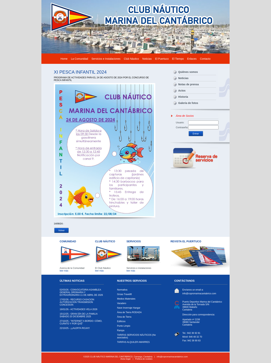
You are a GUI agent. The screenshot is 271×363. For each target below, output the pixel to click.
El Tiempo (178, 58)
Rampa (138, 331)
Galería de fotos (188, 102)
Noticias (147, 58)
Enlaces (192, 58)
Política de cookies (143, 359)
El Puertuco (162, 58)
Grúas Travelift (138, 295)
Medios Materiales (138, 299)
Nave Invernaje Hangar (138, 309)
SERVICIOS (133, 241)
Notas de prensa (188, 84)
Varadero (138, 304)
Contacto (205, 58)
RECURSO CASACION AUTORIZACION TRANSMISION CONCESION (81, 303)
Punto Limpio (138, 327)
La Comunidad (79, 58)
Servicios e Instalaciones (105, 58)
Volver (61, 230)
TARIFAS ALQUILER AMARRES (138, 343)
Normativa (138, 290)
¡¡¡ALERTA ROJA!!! (81, 329)
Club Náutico (131, 58)
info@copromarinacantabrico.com (199, 293)
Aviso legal (125, 359)
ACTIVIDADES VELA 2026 (81, 310)
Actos (182, 90)
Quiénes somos (188, 71)
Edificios (138, 322)
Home (64, 58)
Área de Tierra (138, 318)
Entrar (196, 133)
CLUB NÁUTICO (105, 241)
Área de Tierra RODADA (138, 313)
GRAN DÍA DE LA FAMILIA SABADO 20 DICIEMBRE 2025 (81, 316)
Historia (183, 96)
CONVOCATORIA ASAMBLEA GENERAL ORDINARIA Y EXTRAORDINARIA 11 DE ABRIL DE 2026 (81, 293)
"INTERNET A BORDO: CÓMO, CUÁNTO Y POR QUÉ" (81, 323)
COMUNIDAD (68, 241)
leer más (64, 270)
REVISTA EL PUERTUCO (186, 241)
